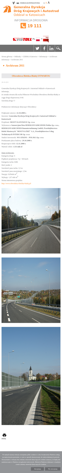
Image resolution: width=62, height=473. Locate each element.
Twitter (37, 48)
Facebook (44, 48)
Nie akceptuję (52, 469)
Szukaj (58, 48)
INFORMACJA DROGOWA (31, 25)
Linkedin (51, 48)
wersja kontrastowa (30, 3)
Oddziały (17, 56)
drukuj (4, 438)
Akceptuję (37, 469)
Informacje (43, 56)
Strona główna (7, 56)
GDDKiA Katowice (30, 56)
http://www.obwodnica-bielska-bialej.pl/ (16, 183)
